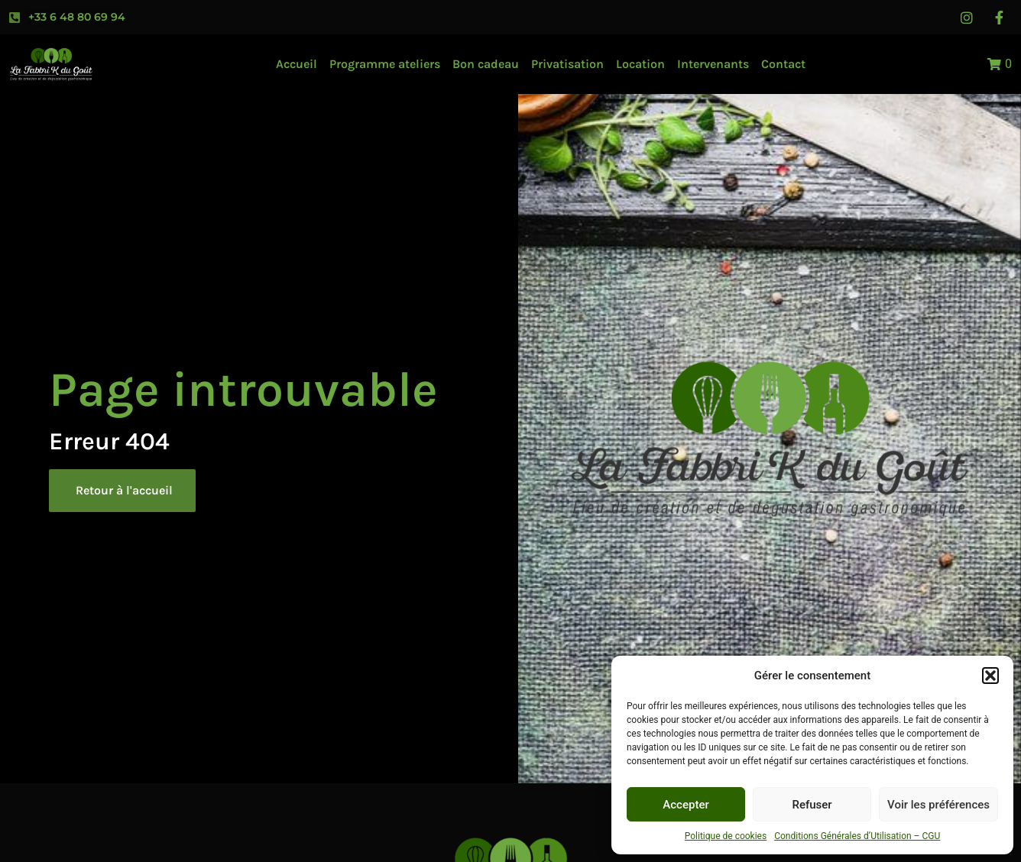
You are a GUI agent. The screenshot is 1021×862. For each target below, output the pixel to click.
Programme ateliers (384, 64)
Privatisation (567, 64)
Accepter (685, 805)
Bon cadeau (485, 64)
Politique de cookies (726, 836)
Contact (783, 64)
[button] (990, 675)
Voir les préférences (938, 805)
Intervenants (713, 64)
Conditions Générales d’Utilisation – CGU (857, 836)
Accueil (296, 64)
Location (640, 64)
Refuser (811, 805)
